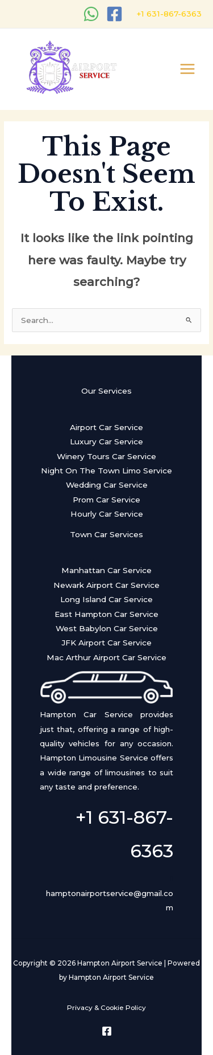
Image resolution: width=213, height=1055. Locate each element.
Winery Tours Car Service (106, 456)
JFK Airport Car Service (106, 642)
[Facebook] (114, 14)
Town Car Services (106, 534)
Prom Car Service (106, 499)
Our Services (106, 390)
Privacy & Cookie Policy (106, 1008)
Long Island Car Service (106, 599)
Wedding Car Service (107, 484)
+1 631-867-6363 (168, 13)
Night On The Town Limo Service (106, 470)
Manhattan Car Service (106, 570)
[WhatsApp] (91, 14)
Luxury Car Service (106, 441)
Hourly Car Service (106, 513)
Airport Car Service (106, 427)
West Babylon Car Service (107, 628)
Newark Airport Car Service (106, 585)
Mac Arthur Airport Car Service (106, 657)
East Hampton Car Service (106, 614)
